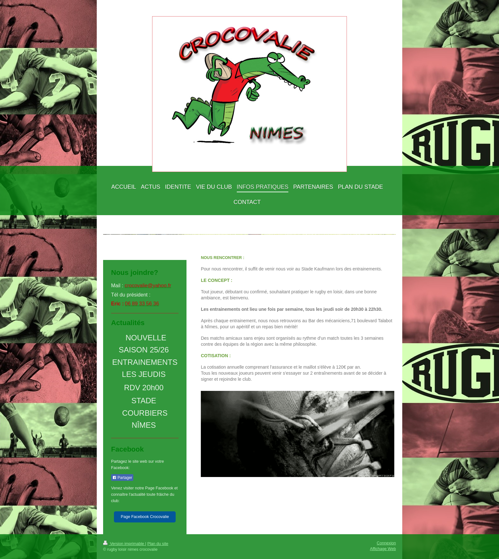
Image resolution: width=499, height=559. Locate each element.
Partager (122, 477)
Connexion (386, 543)
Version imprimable (124, 544)
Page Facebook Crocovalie (145, 517)
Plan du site (157, 544)
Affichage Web (383, 549)
